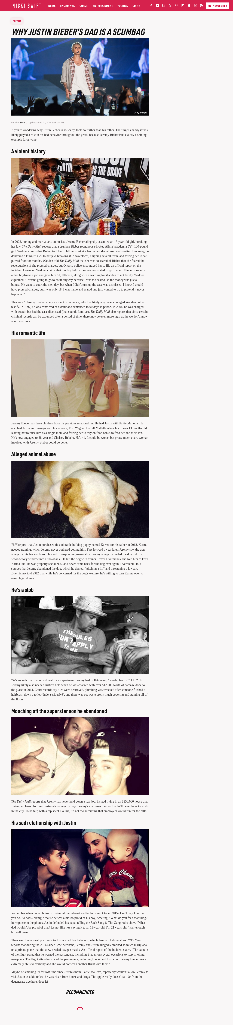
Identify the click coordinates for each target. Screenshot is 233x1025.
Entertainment (103, 6)
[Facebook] (151, 6)
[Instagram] (163, 6)
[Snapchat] (189, 6)
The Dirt (17, 21)
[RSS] (202, 6)
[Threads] (195, 6)
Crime (136, 6)
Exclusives (67, 6)
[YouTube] (157, 6)
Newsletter (217, 5)
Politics (123, 6)
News (52, 6)
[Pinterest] (176, 6)
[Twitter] (170, 6)
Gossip (83, 6)
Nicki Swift (19, 122)
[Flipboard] (183, 6)
